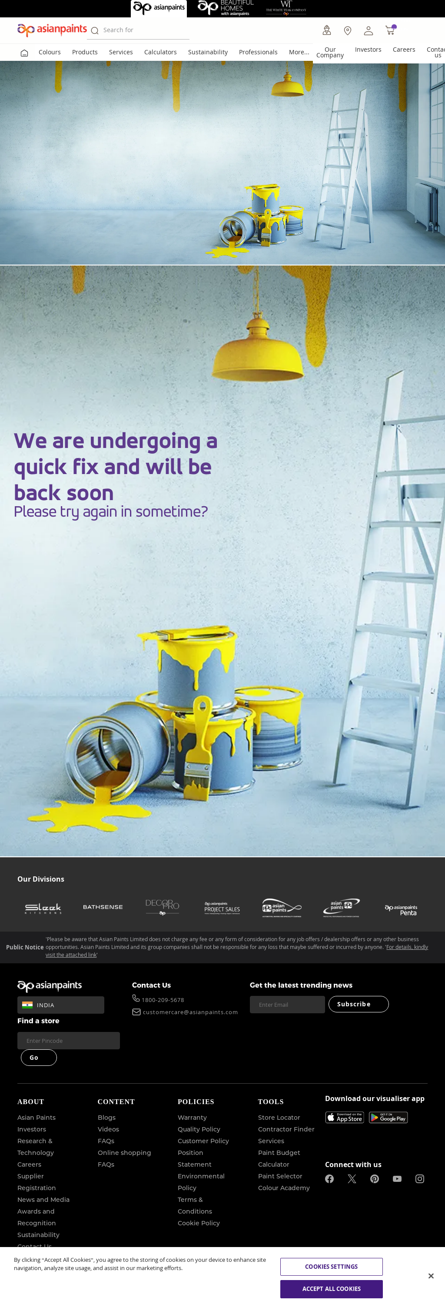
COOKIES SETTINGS (331, 1267)
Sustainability (208, 52)
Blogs (107, 1117)
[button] (368, 30)
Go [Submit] (34, 1057)
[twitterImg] (352, 1178)
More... (299, 52)
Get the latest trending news (301, 985)
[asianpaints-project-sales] (222, 907)
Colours (50, 52)
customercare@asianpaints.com (190, 1013)
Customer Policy (203, 1141)
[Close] (431, 1275)
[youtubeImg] (397, 1178)
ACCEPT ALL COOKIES (331, 1289)
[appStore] (344, 1117)
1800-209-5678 (163, 1001)
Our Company (330, 52)
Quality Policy (199, 1129)
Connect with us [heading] (353, 1164)
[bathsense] (103, 907)
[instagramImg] (419, 1178)
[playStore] (388, 1121)
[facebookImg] (329, 1178)
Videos (108, 1129)
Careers (404, 49)
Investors (368, 49)
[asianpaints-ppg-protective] (341, 907)
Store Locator (279, 1117)
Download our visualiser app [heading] (375, 1099)
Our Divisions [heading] (40, 879)
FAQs (106, 1141)
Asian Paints (36, 1117)
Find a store (38, 1020)
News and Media (43, 1200)
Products (85, 52)
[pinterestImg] (374, 1178)
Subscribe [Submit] (354, 1004)
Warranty (192, 1117)
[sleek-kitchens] (43, 907)
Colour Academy (284, 1188)
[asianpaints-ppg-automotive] (282, 907)
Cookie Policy (199, 1223)
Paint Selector (280, 1176)
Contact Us (151, 985)
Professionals (258, 52)
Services (121, 52)
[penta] (401, 907)
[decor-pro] (162, 907)
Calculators (160, 52)
